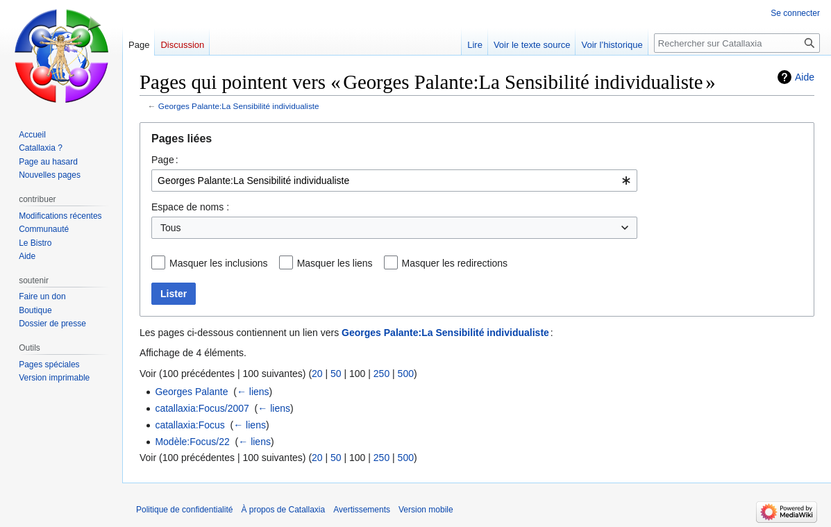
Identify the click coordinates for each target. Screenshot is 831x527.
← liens (253, 391)
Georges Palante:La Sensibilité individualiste (238, 105)
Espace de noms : (190, 206)
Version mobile (425, 510)
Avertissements (361, 510)
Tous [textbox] (170, 227)
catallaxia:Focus (189, 424)
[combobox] (394, 180)
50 (336, 373)
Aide (804, 77)
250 (381, 373)
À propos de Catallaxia (283, 510)
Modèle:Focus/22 (192, 441)
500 (406, 373)
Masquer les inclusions (218, 263)
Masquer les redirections (455, 263)
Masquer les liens (335, 263)
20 (317, 373)
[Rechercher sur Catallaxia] (737, 43)
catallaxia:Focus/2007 (202, 408)
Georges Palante (191, 391)
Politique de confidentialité (184, 510)
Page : (164, 159)
